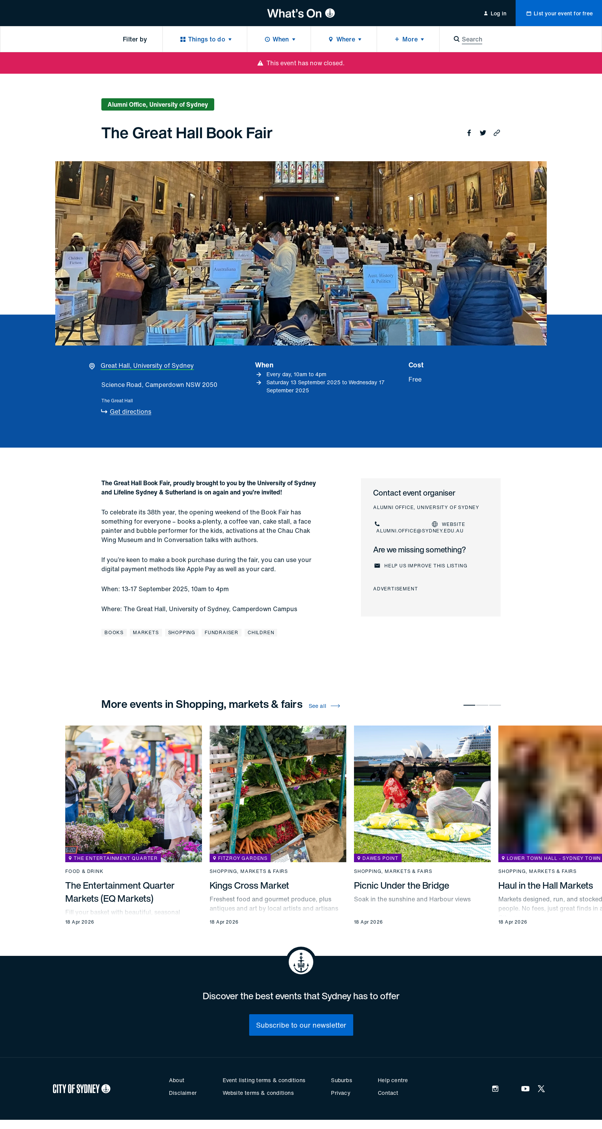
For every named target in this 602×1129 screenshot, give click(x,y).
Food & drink (84, 871)
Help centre (393, 1080)
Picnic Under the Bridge (401, 885)
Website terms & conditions (258, 1093)
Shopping (181, 632)
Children (261, 632)
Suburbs (341, 1080)
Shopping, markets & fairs (249, 871)
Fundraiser (221, 632)
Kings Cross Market (249, 885)
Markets (146, 632)
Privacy (340, 1093)
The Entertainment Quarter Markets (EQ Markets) (120, 891)
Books (114, 632)
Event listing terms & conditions (264, 1080)
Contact (388, 1093)
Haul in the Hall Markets (545, 885)
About (176, 1080)
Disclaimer (183, 1093)
